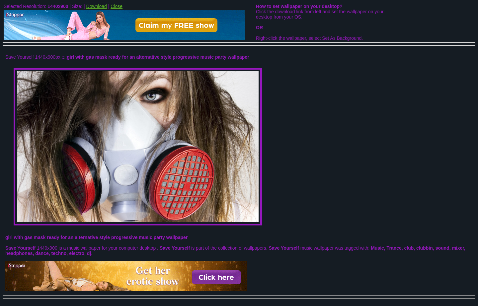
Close (116, 6)
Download (96, 6)
